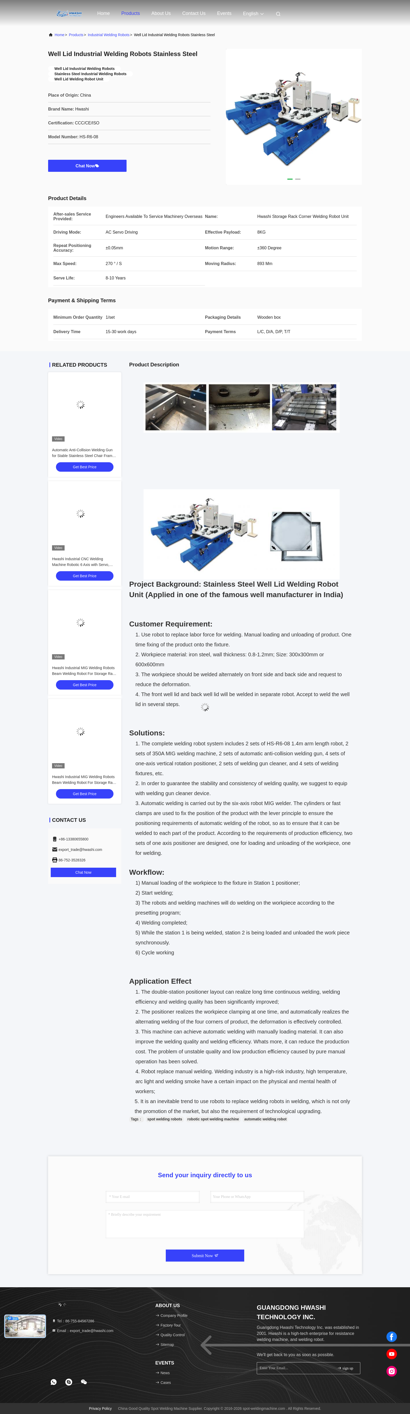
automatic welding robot (265, 1119)
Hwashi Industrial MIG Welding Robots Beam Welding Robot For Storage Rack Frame (84, 673)
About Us (161, 13)
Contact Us (194, 13)
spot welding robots (164, 1119)
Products (130, 13)
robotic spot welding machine (213, 1119)
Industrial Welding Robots (108, 35)
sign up (345, 1368)
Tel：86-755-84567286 (73, 1321)
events (224, 13)
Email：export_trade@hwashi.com (82, 1331)
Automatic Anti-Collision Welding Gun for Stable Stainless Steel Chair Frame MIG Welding (83, 456)
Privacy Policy (100, 1408)
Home (103, 13)
